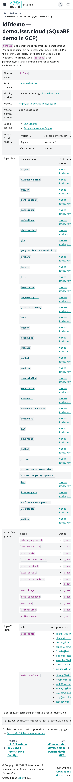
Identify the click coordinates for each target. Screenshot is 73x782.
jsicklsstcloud (64, 655)
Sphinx (21, 777)
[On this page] (68, 4)
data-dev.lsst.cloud (29, 83)
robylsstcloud (64, 697)
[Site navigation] (5, 4)
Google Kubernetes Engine (38, 128)
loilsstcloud (63, 692)
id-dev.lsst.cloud (51, 93)
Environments (16, 13)
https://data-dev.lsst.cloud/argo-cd (38, 103)
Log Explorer (30, 123)
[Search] (60, 4)
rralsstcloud (63, 664)
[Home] (5, 13)
